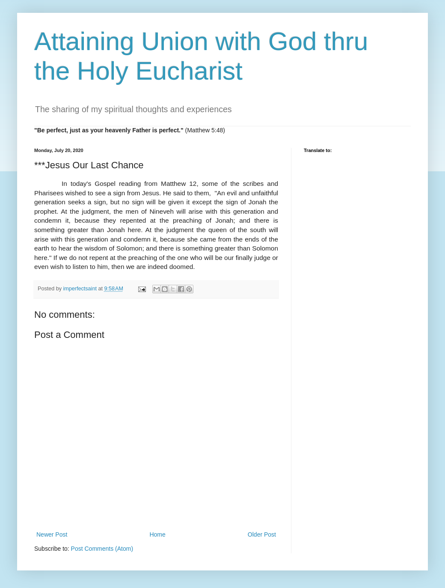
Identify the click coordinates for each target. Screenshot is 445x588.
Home (157, 534)
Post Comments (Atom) (102, 548)
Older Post (262, 534)
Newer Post (51, 534)
